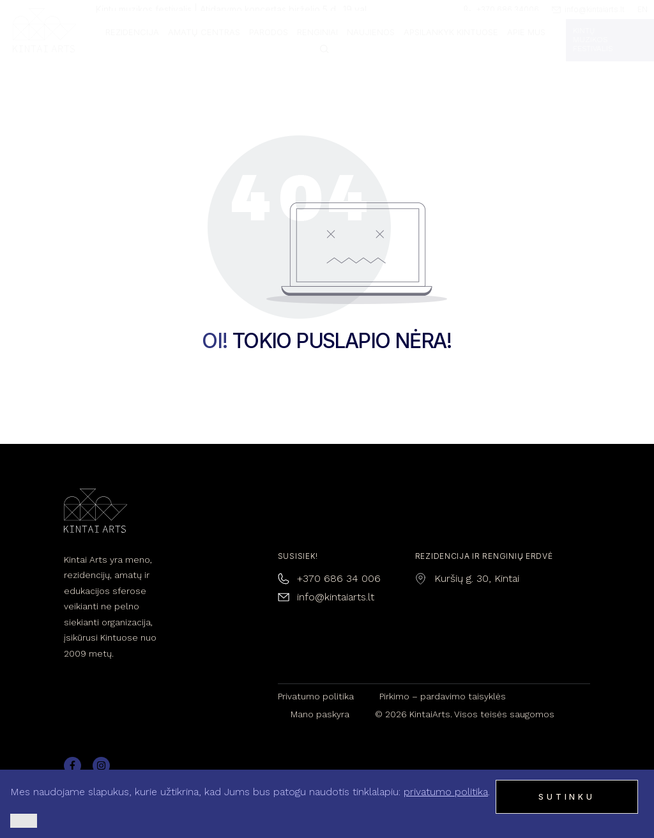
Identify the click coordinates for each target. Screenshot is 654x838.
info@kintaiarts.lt (335, 597)
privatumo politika (446, 792)
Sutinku (566, 797)
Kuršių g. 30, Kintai (476, 578)
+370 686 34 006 (339, 578)
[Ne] (23, 821)
